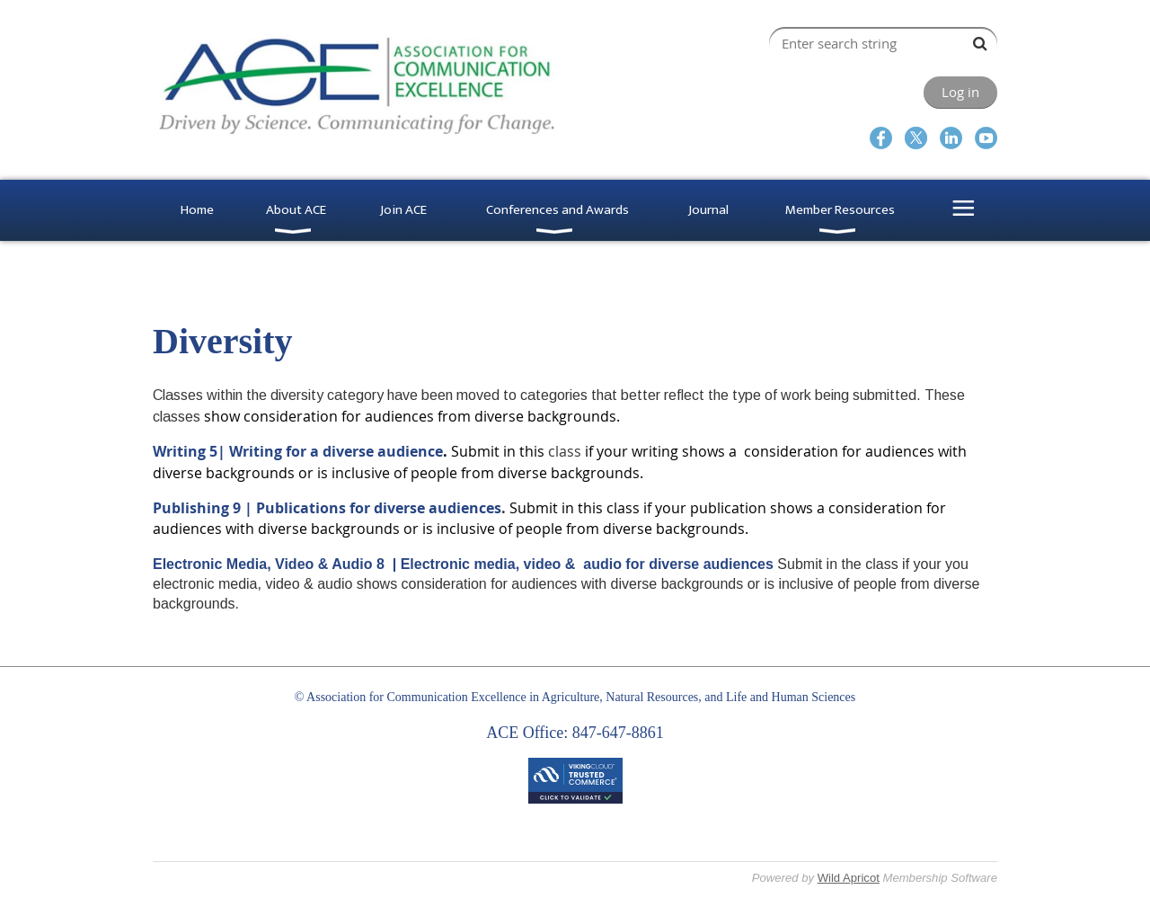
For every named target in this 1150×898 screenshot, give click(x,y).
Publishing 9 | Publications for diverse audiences (327, 508)
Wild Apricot (849, 878)
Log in (960, 92)
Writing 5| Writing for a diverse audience (298, 451)
